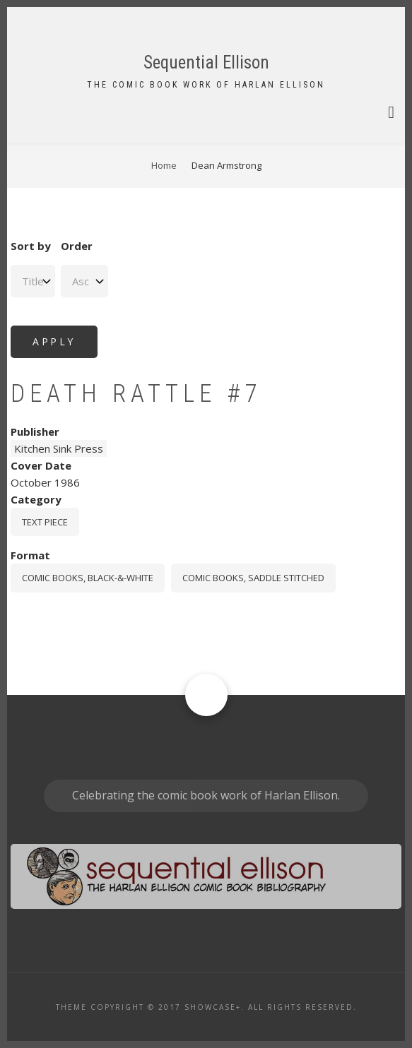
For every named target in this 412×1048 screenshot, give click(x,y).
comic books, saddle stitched (253, 577)
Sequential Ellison (206, 62)
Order (77, 246)
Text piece (45, 522)
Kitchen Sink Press (58, 448)
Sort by (31, 246)
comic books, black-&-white (87, 577)
